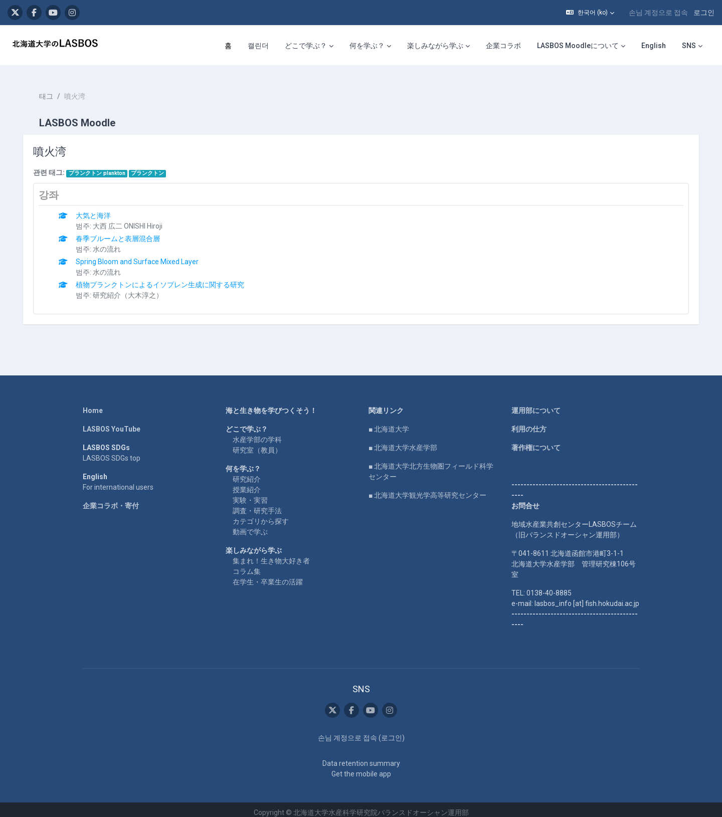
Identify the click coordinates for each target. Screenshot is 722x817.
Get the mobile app (361, 768)
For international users (118, 481)
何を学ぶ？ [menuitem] (367, 46)
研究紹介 (247, 473)
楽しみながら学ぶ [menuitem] (435, 46)
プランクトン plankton (101, 167)
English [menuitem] (653, 46)
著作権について (536, 442)
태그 (51, 90)
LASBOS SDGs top (111, 452)
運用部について (536, 404)
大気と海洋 (98, 210)
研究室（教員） (257, 444)
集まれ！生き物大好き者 (271, 555)
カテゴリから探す (261, 515)
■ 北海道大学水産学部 (403, 442)
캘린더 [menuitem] (258, 46)
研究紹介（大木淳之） (133, 289)
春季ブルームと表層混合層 (123, 233)
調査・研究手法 (257, 505)
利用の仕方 (529, 423)
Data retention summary (361, 757)
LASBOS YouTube (111, 423)
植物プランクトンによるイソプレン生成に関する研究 (165, 279)
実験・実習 (250, 494)
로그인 (703, 13)
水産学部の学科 (257, 434)
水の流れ (112, 243)
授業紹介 (247, 484)
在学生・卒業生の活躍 (268, 576)
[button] (590, 13)
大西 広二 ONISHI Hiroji (132, 220)
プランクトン (152, 167)
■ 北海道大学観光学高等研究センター (427, 489)
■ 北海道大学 (389, 423)
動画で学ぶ (250, 526)
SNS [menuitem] (689, 46)
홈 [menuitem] (228, 46)
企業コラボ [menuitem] (503, 46)
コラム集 (247, 565)
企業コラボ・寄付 (111, 500)
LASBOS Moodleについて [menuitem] (578, 46)
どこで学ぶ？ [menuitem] (306, 46)
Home (93, 404)
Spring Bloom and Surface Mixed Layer (142, 256)
